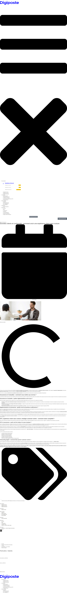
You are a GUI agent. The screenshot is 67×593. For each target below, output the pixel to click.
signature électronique (48, 403)
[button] (33, 93)
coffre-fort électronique (33, 391)
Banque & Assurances (3, 222)
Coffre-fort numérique (6, 586)
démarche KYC (24, 429)
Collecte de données (5, 500)
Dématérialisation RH (6, 585)
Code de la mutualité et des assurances (60, 396)
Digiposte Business (8, 189)
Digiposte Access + (6, 581)
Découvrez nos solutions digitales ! (21, 446)
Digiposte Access (5, 580)
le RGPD (25, 411)
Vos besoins (3, 583)
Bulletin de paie (5, 584)
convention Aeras (20, 415)
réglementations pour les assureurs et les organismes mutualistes (33, 400)
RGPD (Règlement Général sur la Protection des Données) (16, 500)
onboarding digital (38, 443)
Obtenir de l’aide (2, 571)
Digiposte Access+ (8, 187)
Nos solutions (4, 579)
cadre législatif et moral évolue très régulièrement (37, 409)
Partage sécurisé (5, 588)
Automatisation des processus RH (8, 587)
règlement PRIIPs (46, 405)
